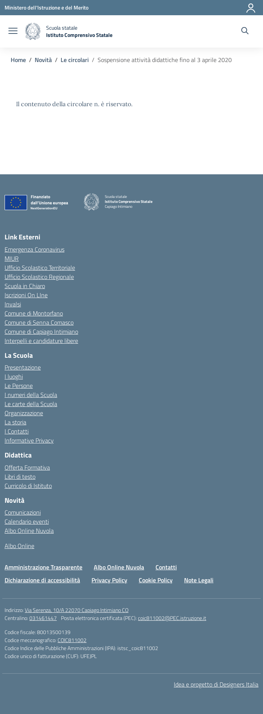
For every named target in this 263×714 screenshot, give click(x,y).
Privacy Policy (109, 580)
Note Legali (198, 580)
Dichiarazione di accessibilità (42, 580)
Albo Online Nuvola (29, 530)
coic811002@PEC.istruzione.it (172, 618)
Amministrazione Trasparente (43, 567)
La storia (15, 422)
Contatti (166, 567)
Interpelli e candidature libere (41, 340)
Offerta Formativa (27, 467)
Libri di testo (20, 476)
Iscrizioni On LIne (26, 295)
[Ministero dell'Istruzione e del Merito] (46, 7)
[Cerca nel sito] (245, 32)
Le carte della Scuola (31, 403)
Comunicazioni (23, 512)
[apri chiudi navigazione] (13, 31)
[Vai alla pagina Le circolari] (75, 59)
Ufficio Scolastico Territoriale (40, 267)
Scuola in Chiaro (25, 285)
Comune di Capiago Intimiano (41, 331)
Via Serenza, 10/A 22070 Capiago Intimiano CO (76, 610)
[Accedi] (251, 7)
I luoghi (14, 376)
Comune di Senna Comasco (39, 322)
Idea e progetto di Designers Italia (216, 684)
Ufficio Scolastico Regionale (39, 276)
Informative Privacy (29, 440)
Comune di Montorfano (34, 313)
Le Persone (19, 385)
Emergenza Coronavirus (34, 249)
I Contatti (17, 431)
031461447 (43, 618)
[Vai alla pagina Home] (18, 59)
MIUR (12, 258)
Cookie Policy (156, 580)
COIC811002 (72, 640)
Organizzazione (24, 413)
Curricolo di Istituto (28, 485)
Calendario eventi (27, 521)
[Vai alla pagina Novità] (43, 59)
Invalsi (13, 304)
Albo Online (19, 545)
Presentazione (23, 367)
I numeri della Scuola (31, 394)
